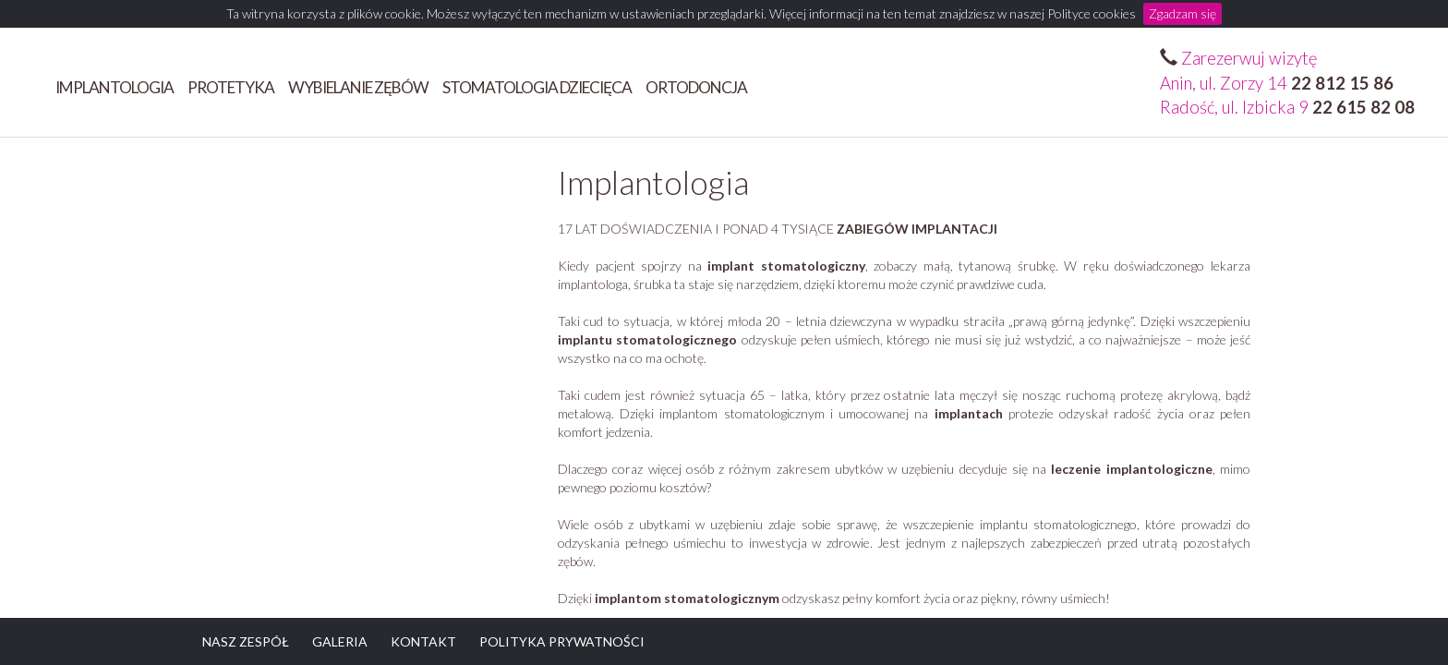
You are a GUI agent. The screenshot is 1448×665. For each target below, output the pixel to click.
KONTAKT (423, 641)
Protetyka (230, 87)
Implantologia (114, 87)
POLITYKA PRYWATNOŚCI (562, 641)
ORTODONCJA (696, 87)
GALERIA (340, 641)
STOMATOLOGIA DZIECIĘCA (537, 87)
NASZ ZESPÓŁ (245, 641)
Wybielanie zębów (358, 87)
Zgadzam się (1182, 13)
